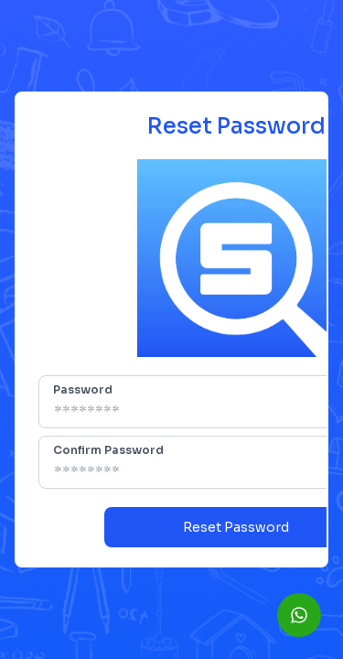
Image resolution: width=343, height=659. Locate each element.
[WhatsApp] (299, 615)
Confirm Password (108, 450)
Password (83, 389)
